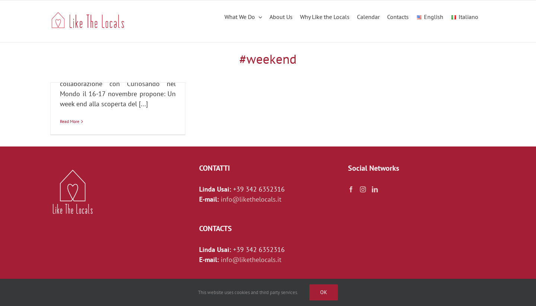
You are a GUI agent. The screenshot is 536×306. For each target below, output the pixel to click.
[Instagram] (363, 189)
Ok (323, 292)
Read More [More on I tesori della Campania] (69, 121)
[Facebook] (351, 189)
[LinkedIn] (375, 189)
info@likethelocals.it (251, 199)
